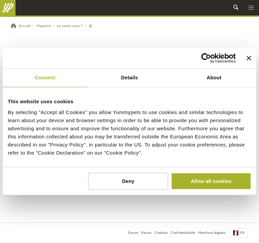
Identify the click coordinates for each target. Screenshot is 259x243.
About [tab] (214, 77)
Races (146, 233)
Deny (128, 181)
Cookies (161, 233)
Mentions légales (211, 233)
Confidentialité (183, 233)
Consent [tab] (45, 77)
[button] (251, 8)
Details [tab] (129, 77)
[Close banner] (249, 58)
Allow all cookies (211, 181)
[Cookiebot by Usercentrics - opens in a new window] (206, 58)
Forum (133, 233)
